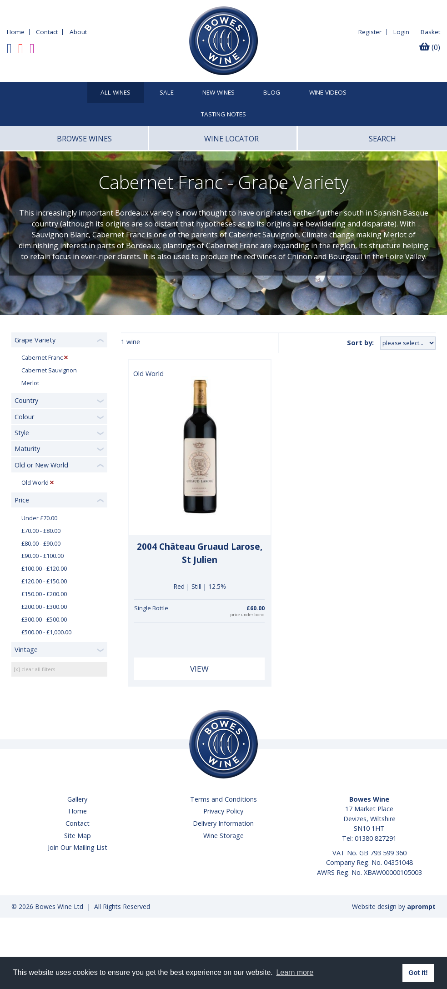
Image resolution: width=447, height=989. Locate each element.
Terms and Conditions (223, 799)
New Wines (218, 93)
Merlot (30, 383)
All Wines (115, 93)
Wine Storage (223, 835)
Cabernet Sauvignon (49, 370)
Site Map (77, 835)
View (199, 668)
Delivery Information (223, 823)
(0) (429, 47)
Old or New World (41, 465)
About (78, 32)
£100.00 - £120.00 (44, 568)
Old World (35, 483)
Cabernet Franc (42, 357)
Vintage (26, 649)
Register (370, 32)
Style (22, 432)
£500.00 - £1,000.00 (46, 632)
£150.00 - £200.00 (44, 594)
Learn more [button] (294, 972)
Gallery (77, 799)
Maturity (27, 448)
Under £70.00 (39, 518)
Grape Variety (35, 340)
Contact (47, 32)
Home (16, 32)
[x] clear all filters (34, 669)
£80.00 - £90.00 (40, 543)
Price (22, 500)
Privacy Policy (223, 811)
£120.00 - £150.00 (44, 581)
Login (401, 32)
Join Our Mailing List (77, 847)
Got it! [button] (417, 972)
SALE (167, 93)
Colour (24, 416)
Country (26, 400)
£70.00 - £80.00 (40, 531)
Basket (430, 32)
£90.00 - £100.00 (42, 556)
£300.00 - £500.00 (44, 619)
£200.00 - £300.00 (44, 607)
